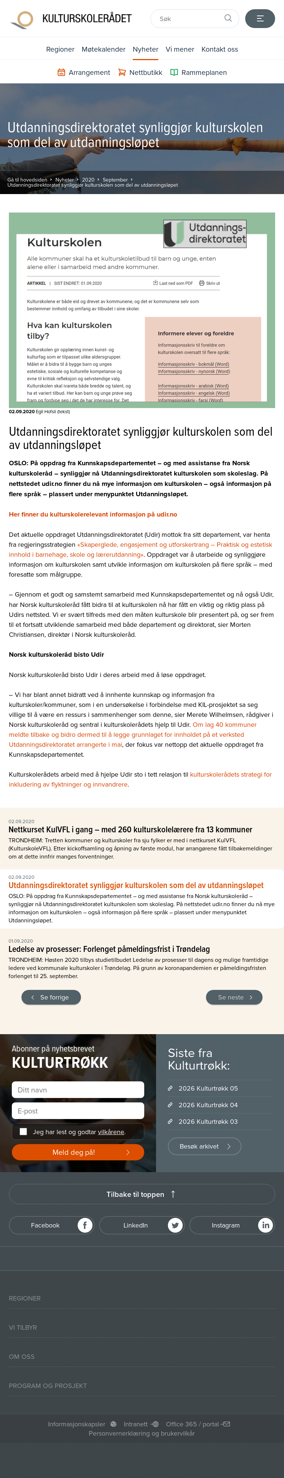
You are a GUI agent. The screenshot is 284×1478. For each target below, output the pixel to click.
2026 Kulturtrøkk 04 (208, 1104)
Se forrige (54, 996)
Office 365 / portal (192, 1423)
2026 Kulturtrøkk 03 (208, 1121)
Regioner (58, 48)
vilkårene (111, 1131)
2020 (88, 179)
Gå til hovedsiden (27, 179)
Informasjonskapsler (76, 1423)
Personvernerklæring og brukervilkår (142, 1432)
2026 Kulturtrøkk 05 (208, 1087)
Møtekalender (103, 48)
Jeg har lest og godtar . (79, 1131)
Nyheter (146, 48)
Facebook (45, 1224)
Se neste (231, 996)
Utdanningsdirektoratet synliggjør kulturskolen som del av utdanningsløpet (92, 184)
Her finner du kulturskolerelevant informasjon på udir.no (93, 514)
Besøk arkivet (199, 1145)
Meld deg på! (74, 1151)
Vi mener (181, 48)
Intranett (136, 1423)
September (115, 179)
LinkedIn (136, 1224)
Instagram (226, 1224)
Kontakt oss (221, 48)
